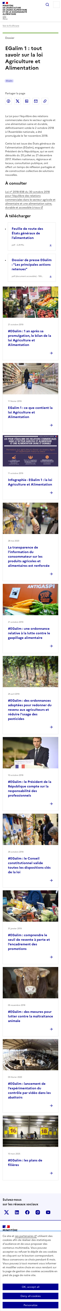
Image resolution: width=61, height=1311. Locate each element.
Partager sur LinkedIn (26, 101)
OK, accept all (30, 1287)
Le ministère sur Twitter (6, 1212)
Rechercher (47, 4)
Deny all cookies (30, 1296)
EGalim (9, 80)
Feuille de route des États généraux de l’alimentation (27, 233)
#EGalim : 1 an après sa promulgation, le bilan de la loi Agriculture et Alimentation (29, 338)
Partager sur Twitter (17, 101)
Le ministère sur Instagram (38, 1212)
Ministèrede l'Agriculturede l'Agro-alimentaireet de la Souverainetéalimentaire (15, 10)
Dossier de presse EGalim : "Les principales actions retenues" (32, 265)
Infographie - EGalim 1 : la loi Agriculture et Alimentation (30, 482)
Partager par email (36, 101)
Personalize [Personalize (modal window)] (30, 1305)
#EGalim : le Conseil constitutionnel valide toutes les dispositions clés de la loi (29, 865)
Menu (56, 4)
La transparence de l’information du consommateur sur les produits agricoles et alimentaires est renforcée (29, 556)
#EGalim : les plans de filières (25, 1162)
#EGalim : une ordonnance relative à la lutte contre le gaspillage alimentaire (29, 633)
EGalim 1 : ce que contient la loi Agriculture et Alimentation (30, 412)
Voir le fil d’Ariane (11, 25)
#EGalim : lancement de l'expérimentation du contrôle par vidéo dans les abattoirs (29, 1090)
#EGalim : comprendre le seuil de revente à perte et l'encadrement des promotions (29, 942)
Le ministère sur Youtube (48, 1212)
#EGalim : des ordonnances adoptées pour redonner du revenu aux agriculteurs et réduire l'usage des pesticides (30, 709)
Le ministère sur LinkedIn (17, 1212)
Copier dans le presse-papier (45, 101)
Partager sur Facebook (8, 101)
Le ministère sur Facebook (27, 1212)
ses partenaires (24, 1236)
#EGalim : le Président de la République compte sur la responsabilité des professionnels (29, 788)
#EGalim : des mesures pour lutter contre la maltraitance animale (30, 1016)
